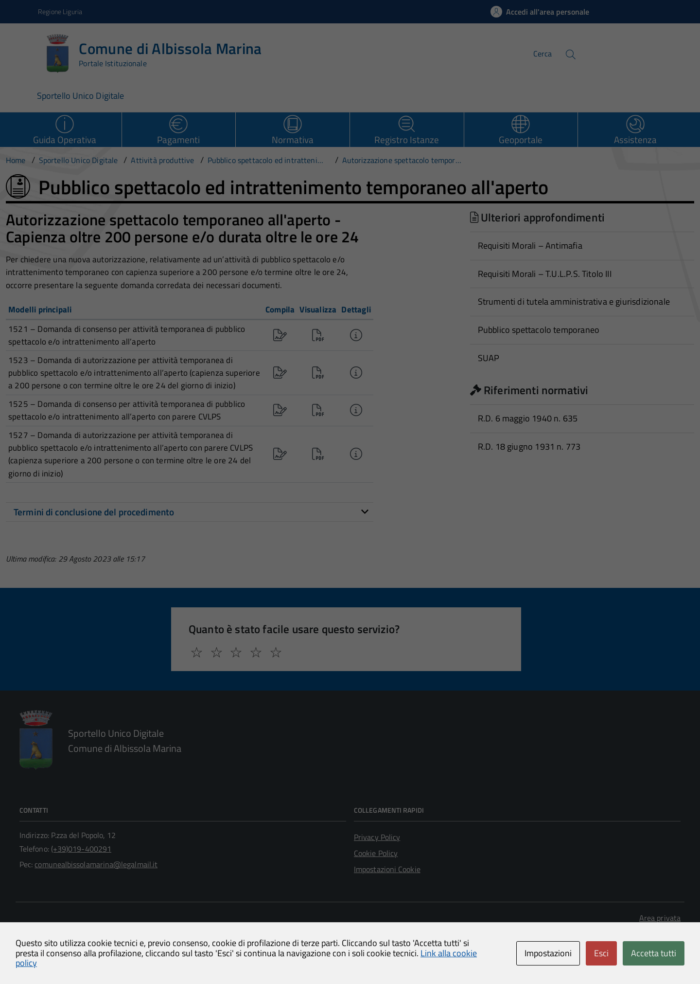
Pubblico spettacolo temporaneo (538, 329)
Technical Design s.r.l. (89, 949)
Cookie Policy (376, 853)
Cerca (542, 53)
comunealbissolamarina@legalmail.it (96, 864)
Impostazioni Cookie (387, 869)
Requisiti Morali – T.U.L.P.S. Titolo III (545, 273)
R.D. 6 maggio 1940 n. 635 (528, 418)
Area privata (660, 918)
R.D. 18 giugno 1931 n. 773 (529, 446)
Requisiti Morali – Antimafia (530, 245)
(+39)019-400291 (81, 849)
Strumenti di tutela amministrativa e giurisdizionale (574, 301)
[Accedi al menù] (21, 52)
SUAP (489, 357)
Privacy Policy (377, 837)
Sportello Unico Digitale (80, 95)
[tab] (189, 512)
